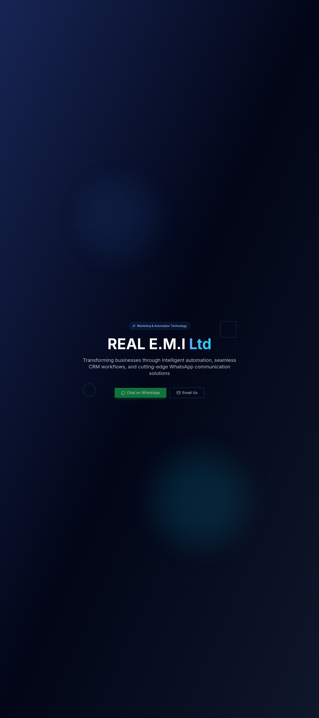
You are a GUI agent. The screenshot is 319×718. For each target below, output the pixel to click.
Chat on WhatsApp (140, 393)
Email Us (187, 393)
